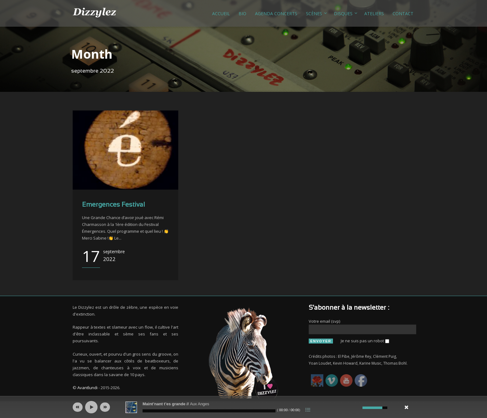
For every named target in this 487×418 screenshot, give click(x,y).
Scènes (314, 13)
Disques (343, 13)
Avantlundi (87, 387)
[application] (243, 407)
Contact (403, 13)
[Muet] (356, 407)
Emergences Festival (113, 205)
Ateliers (374, 13)
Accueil (221, 13)
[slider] (209, 410)
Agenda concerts (276, 13)
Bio (242, 13)
